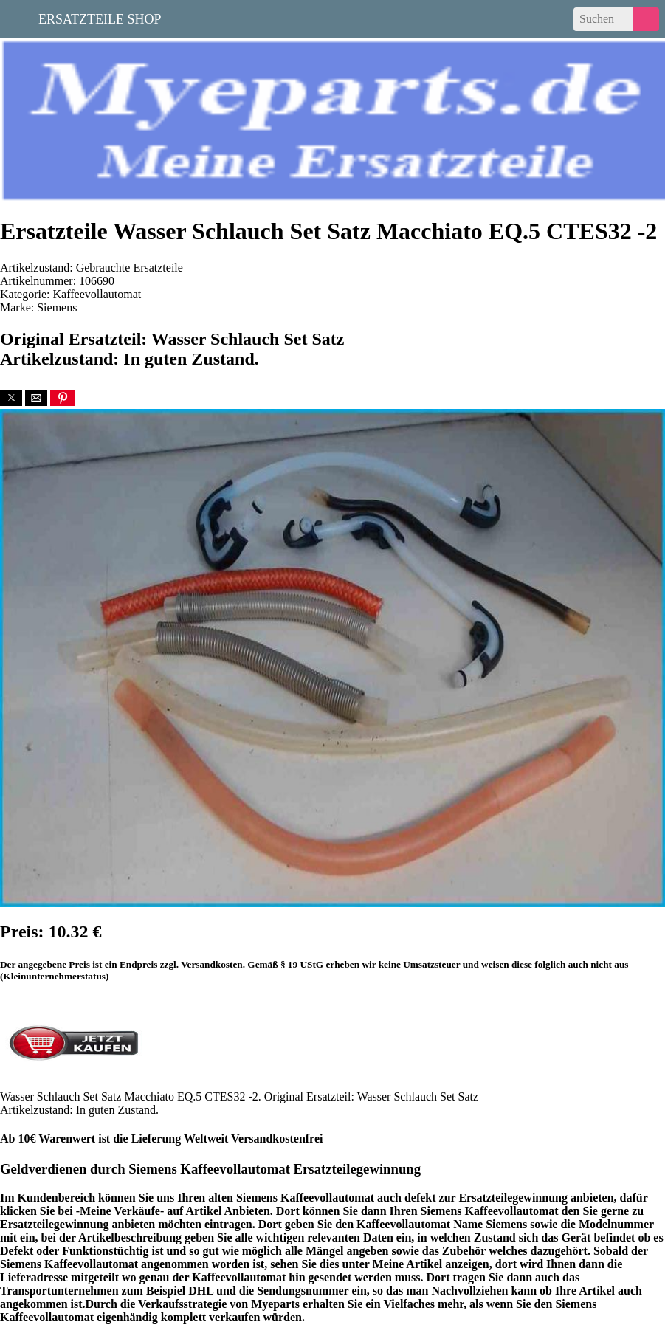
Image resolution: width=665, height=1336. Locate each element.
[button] (11, 398)
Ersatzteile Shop (100, 18)
